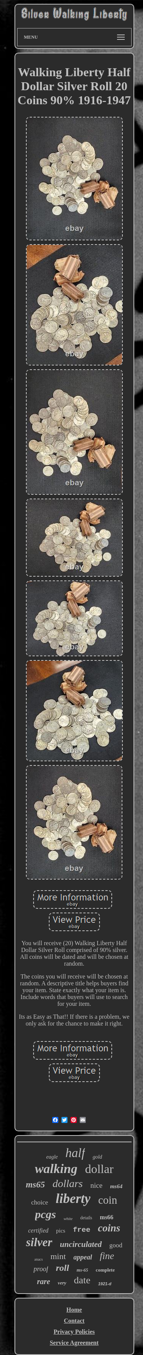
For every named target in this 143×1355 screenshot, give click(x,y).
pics (60, 1231)
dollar (99, 1169)
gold (97, 1157)
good (115, 1245)
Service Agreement (74, 1342)
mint (58, 1256)
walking (56, 1169)
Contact (74, 1320)
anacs (38, 1259)
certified (38, 1230)
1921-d (104, 1283)
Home (74, 1309)
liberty (73, 1198)
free (81, 1230)
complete (105, 1270)
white (68, 1218)
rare (43, 1281)
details (86, 1217)
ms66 (107, 1217)
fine (107, 1256)
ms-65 (82, 1270)
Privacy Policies (74, 1331)
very (62, 1283)
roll (62, 1268)
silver (39, 1242)
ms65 (35, 1184)
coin (107, 1200)
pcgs (45, 1214)
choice (39, 1202)
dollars (68, 1183)
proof (41, 1269)
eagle (52, 1157)
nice (96, 1185)
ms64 (116, 1186)
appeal (83, 1257)
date (82, 1280)
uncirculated (81, 1244)
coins (109, 1228)
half (75, 1153)
